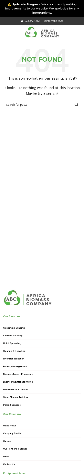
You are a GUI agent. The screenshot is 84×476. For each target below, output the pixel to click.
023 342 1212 (30, 21)
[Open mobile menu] (5, 32)
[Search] (42, 104)
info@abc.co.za (53, 21)
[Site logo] (42, 31)
